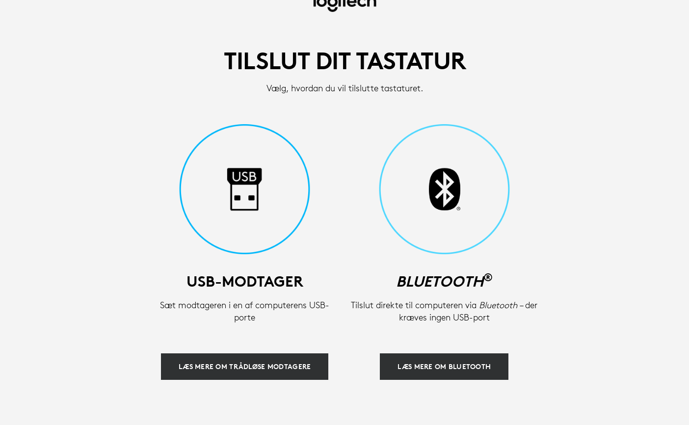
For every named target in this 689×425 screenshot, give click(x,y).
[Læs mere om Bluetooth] (444, 366)
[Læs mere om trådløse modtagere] (244, 366)
